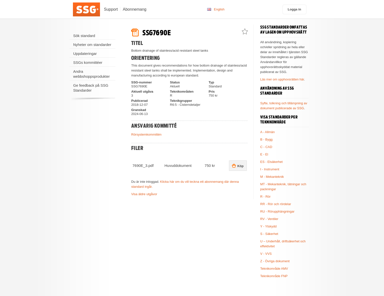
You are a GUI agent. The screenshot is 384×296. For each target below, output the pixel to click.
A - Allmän (267, 132)
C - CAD (266, 147)
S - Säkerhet (269, 234)
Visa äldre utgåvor (144, 194)
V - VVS (266, 254)
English (219, 9)
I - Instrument (269, 169)
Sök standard (84, 36)
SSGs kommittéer (87, 62)
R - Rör (265, 196)
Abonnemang (134, 9)
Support (111, 9)
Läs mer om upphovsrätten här (282, 79)
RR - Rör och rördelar (275, 204)
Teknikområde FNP (274, 276)
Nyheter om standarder (92, 44)
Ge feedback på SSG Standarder (90, 87)
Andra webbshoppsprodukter (91, 73)
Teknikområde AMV (274, 268)
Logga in (294, 9)
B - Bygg (266, 139)
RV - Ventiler (269, 219)
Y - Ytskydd (268, 226)
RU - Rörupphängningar (277, 211)
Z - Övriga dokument (275, 261)
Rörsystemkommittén (146, 134)
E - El (264, 154)
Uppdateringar (85, 53)
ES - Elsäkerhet (271, 162)
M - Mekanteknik (272, 177)
